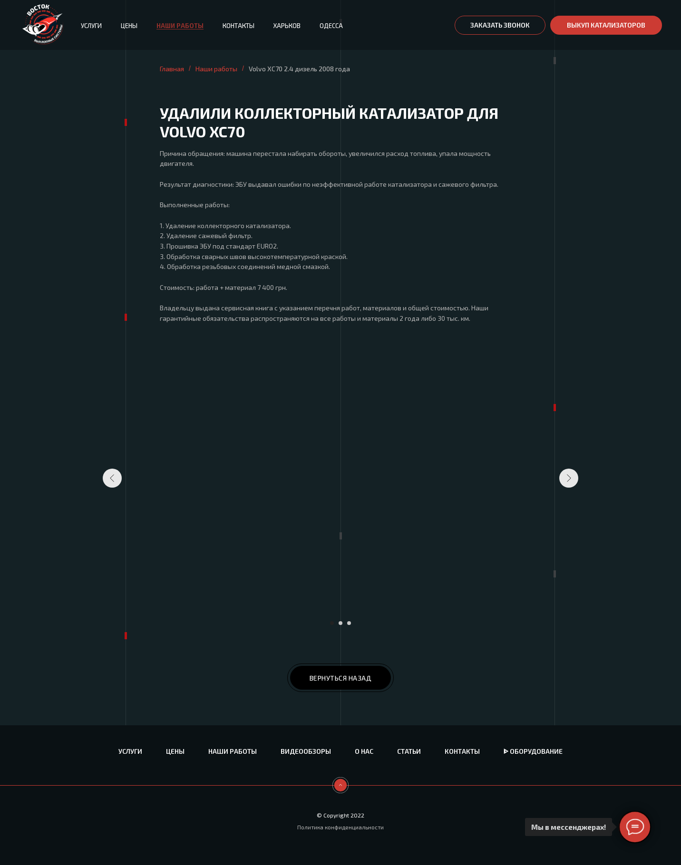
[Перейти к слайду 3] (349, 623)
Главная (172, 69)
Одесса (331, 25)
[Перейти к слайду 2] (340, 623)
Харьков (287, 25)
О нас (364, 751)
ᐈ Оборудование (533, 751)
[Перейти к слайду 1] (332, 623)
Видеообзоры (306, 751)
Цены (129, 25)
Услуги (91, 25)
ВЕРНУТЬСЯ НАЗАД (341, 678)
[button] (500, 25)
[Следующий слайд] (568, 478)
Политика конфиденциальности (340, 827)
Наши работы (180, 25)
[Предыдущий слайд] (112, 478)
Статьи (409, 751)
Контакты (238, 25)
